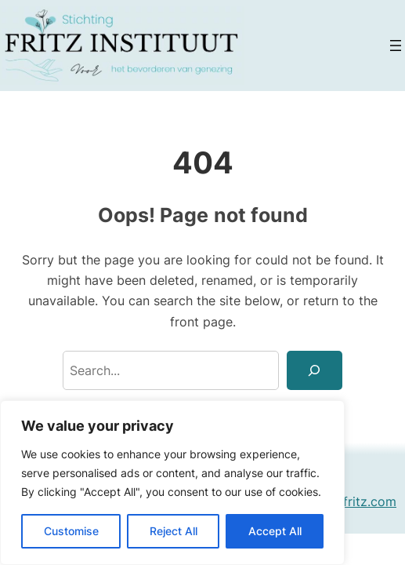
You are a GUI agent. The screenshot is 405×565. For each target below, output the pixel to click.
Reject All (173, 531)
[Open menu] (395, 45)
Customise (71, 531)
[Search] (315, 370)
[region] (172, 482)
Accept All (275, 531)
